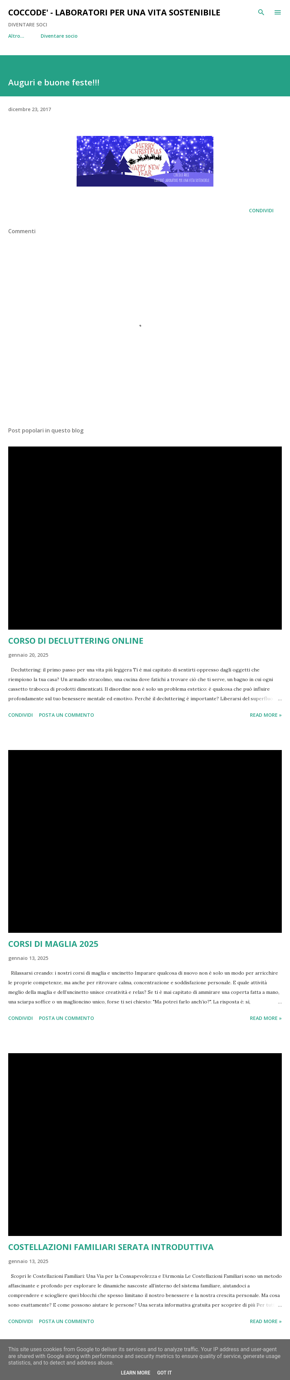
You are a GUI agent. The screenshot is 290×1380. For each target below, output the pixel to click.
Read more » (266, 715)
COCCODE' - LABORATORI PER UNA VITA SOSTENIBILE (114, 12)
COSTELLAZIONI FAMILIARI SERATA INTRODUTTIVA (111, 1246)
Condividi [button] (261, 210)
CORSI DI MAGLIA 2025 (53, 943)
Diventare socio (30, 36)
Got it (164, 1373)
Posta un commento (66, 715)
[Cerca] (261, 12)
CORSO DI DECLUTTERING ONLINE (75, 640)
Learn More (135, 1373)
